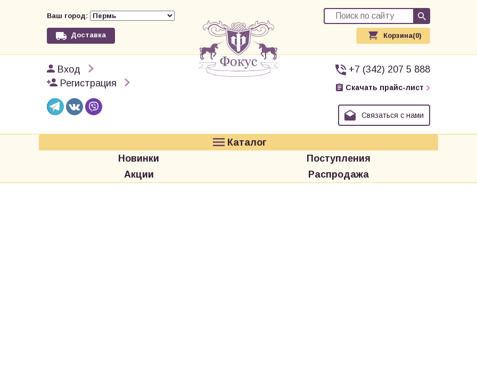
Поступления (339, 158)
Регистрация (88, 83)
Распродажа (338, 174)
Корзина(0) (402, 35)
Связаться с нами (392, 115)
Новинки (138, 158)
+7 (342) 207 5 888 (389, 69)
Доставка (88, 35)
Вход (68, 69)
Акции (139, 174)
